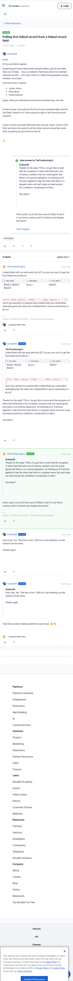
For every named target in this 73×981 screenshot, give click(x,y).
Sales (16, 763)
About (16, 870)
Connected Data (22, 725)
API (36, 936)
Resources (18, 819)
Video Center (20, 794)
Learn (16, 775)
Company (18, 864)
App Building (20, 712)
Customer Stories (22, 807)
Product (17, 737)
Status (16, 889)
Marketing (18, 744)
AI (14, 718)
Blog (15, 883)
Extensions (19, 706)
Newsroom (18, 896)
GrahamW (12, 53)
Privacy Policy (42, 977)
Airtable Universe (22, 858)
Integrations (19, 699)
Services (17, 832)
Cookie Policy (51, 970)
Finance (17, 769)
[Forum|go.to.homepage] (19, 5)
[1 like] (14, 324)
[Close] (64, 960)
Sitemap (36, 944)
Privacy (36, 952)
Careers (17, 876)
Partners (17, 826)
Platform (18, 686)
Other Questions (13, 23)
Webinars (18, 813)
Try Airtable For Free (24, 902)
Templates (18, 851)
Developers (19, 839)
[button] (3, 6)
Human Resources (23, 756)
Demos (16, 801)
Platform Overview (23, 693)
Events (16, 788)
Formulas (8, 238)
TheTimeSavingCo (16, 266)
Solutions (18, 731)
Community (19, 845)
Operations (19, 750)
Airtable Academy (22, 781)
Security (36, 928)
